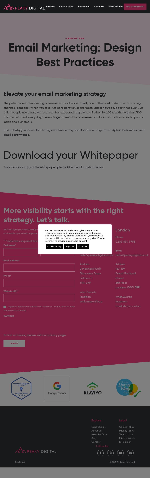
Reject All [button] (70, 246)
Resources (83, 6)
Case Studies (66, 6)
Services (50, 6)
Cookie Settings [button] (54, 246)
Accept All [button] (82, 246)
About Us (99, 6)
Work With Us (115, 6)
